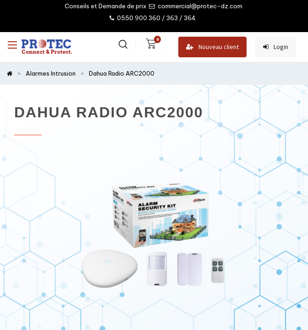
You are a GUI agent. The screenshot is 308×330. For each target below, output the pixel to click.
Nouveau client (212, 47)
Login (275, 47)
